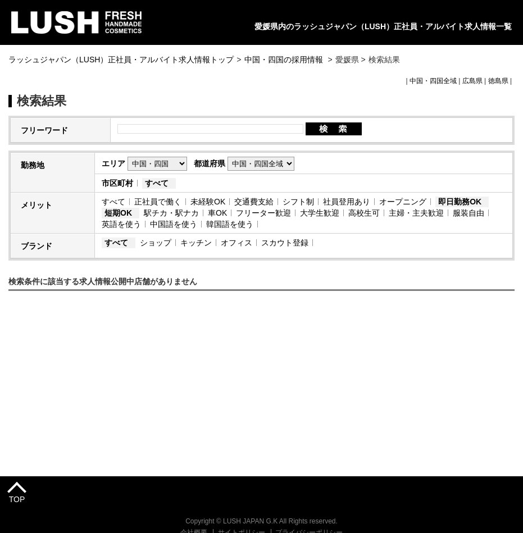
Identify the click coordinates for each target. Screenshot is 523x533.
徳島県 (498, 81)
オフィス (236, 242)
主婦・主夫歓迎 (416, 212)
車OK (217, 212)
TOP (17, 499)
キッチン (196, 242)
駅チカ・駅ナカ (171, 212)
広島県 (472, 81)
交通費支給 (254, 201)
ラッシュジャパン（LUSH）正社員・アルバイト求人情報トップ (121, 59)
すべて (157, 183)
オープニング (402, 201)
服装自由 (468, 212)
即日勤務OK (459, 201)
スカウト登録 (284, 242)
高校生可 (364, 212)
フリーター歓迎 (263, 212)
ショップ (155, 242)
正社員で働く (157, 201)
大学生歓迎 (319, 212)
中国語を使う (173, 224)
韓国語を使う (229, 224)
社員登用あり (346, 201)
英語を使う (121, 224)
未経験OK (207, 201)
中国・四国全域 (433, 81)
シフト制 (298, 201)
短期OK (118, 212)
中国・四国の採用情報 (284, 59)
